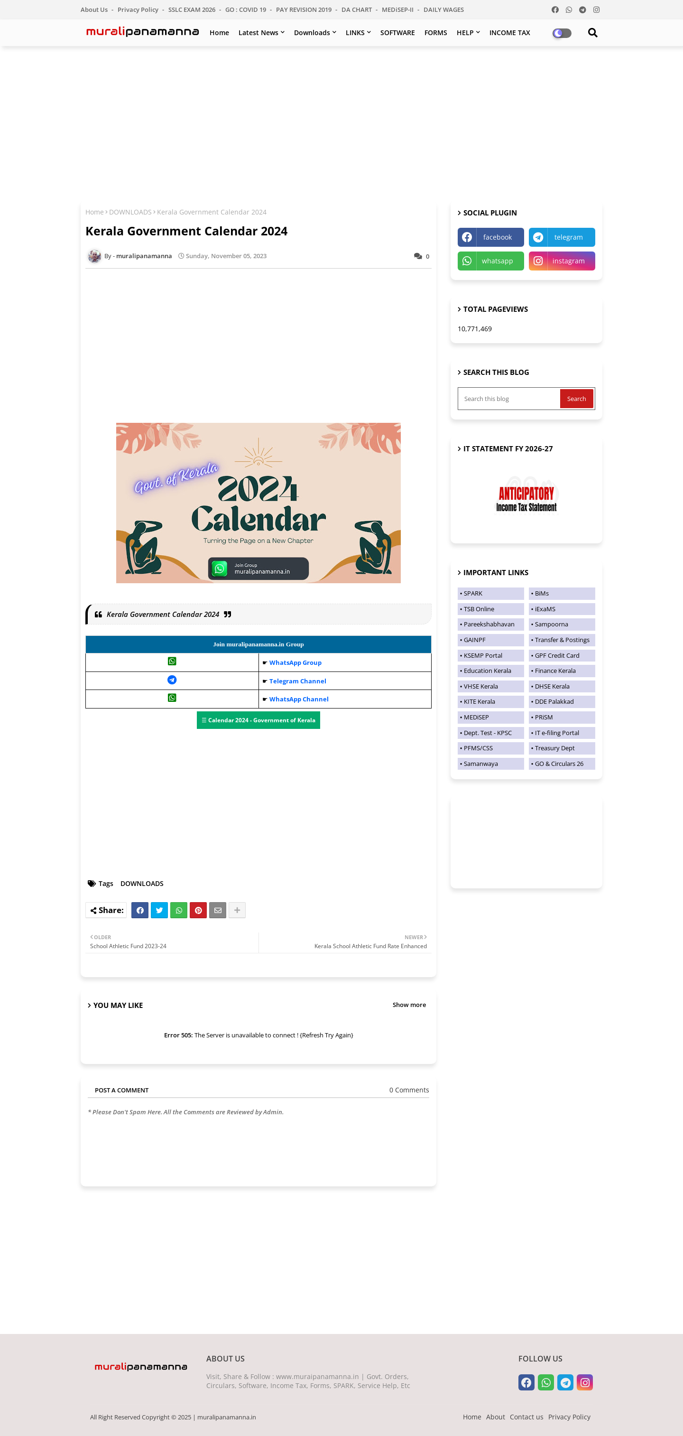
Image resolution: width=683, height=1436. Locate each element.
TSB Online (479, 609)
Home (219, 32)
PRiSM (544, 717)
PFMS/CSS (478, 748)
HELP (465, 32)
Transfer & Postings (562, 639)
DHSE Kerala (552, 686)
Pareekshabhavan (489, 624)
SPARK (473, 593)
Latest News (258, 32)
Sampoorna (551, 624)
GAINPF (475, 639)
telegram (568, 237)
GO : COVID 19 (246, 9)
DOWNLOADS (130, 211)
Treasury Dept (555, 748)
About (495, 1416)
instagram (569, 260)
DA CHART (357, 9)
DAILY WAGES (444, 9)
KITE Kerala (479, 701)
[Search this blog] (510, 398)
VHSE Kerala (481, 686)
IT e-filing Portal (557, 732)
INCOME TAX (509, 32)
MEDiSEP (476, 717)
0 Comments (409, 1089)
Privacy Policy (139, 9)
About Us (95, 9)
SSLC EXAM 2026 (192, 9)
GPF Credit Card (557, 655)
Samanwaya (481, 763)
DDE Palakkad (554, 701)
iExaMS (545, 609)
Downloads (312, 32)
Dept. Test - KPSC (488, 732)
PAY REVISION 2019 (304, 9)
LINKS (355, 32)
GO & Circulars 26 (559, 763)
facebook (497, 237)
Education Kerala (487, 670)
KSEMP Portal (483, 655)
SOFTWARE (397, 32)
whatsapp (497, 260)
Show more (409, 1004)
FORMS (436, 32)
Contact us (527, 1416)
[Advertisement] (341, 122)
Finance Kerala (555, 670)
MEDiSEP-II (398, 9)
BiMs (542, 593)
